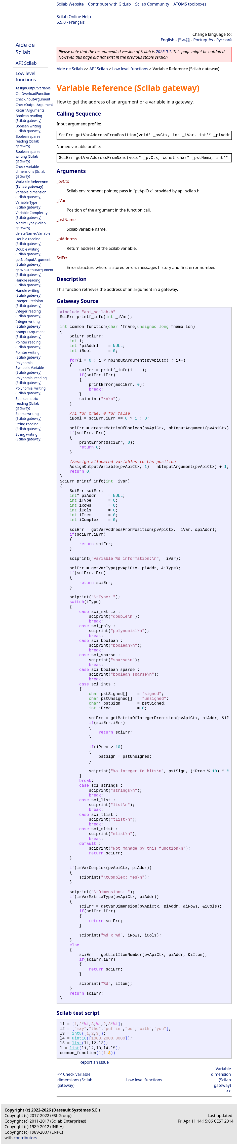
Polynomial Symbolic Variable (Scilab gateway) (30, 367)
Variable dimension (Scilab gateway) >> (221, 1080)
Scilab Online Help (74, 16)
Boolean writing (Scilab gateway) (28, 128)
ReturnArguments (30, 110)
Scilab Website (70, 4)
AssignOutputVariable (33, 88)
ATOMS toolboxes (190, 4)
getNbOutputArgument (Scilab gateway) (34, 272)
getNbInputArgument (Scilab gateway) (33, 262)
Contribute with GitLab (109, 4)
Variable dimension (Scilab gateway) (31, 194)
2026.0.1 (163, 51)
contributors (25, 1137)
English (167, 40)
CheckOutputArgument (34, 104)
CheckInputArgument (33, 99)
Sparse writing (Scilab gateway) (28, 416)
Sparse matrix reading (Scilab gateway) (27, 403)
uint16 (79, 1038)
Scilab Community (152, 4)
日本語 (184, 40)
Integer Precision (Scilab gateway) (29, 303)
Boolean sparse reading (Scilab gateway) (28, 141)
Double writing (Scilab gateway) (28, 251)
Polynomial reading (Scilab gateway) (31, 380)
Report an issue (94, 1062)
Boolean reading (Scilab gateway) (29, 118)
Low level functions (26, 76)
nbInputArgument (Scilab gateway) (30, 334)
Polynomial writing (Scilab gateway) (31, 390)
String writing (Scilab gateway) (28, 436)
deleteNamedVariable (33, 233)
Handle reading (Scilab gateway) (28, 282)
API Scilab (26, 63)
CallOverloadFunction (33, 93)
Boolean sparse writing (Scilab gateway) (28, 156)
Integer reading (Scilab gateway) (28, 313)
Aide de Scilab (25, 48)
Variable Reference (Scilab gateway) (32, 184)
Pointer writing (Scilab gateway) (28, 355)
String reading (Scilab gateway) (28, 426)
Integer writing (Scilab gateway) (28, 324)
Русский (224, 40)
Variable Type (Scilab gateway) (28, 205)
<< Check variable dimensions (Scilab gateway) (74, 1079)
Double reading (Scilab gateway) (28, 241)
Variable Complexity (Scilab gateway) (32, 215)
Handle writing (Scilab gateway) (28, 293)
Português (203, 40)
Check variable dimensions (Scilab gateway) (30, 171)
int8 (77, 1033)
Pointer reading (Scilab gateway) (28, 344)
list (77, 1043)
